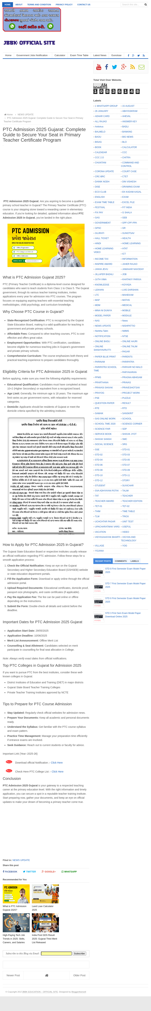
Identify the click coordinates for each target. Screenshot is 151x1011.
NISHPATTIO (128, 326)
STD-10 (98, 475)
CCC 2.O (99, 157)
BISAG (98, 142)
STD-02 (98, 454)
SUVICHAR (128, 485)
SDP (124, 429)
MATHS (126, 300)
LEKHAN (99, 290)
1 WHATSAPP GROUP (106, 106)
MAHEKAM (127, 295)
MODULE (127, 315)
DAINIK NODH (102, 181)
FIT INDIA (127, 207)
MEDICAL (127, 305)
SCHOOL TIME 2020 (105, 424)
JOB (124, 274)
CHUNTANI (100, 162)
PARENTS (127, 356)
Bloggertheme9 (79, 1006)
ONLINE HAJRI (129, 341)
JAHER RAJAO (129, 264)
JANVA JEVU (101, 269)
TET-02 (125, 506)
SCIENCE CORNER (132, 424)
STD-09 (126, 470)
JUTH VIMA (101, 279)
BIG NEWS (127, 137)
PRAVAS (126, 382)
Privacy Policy (64, 4)
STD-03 (126, 454)
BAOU (98, 137)
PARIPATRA (128, 362)
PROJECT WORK (131, 393)
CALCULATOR (129, 147)
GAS (97, 217)
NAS (97, 320)
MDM (97, 305)
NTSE (125, 336)
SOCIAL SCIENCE (104, 444)
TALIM (125, 490)
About (19, 4)
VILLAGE (99, 545)
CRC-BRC (100, 176)
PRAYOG (99, 393)
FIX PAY (99, 212)
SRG (124, 444)
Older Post (79, 990)
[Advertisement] (46, 86)
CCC (124, 152)
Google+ (49, 871)
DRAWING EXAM (131, 186)
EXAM (125, 197)
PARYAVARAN (129, 372)
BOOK (98, 147)
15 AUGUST (128, 106)
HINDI (98, 243)
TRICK (125, 516)
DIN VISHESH (129, 181)
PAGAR (126, 351)
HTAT (125, 248)
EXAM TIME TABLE (104, 202)
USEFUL (126, 526)
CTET (125, 176)
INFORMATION (129, 259)
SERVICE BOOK (103, 434)
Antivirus (99, 126)
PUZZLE (126, 398)
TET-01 (98, 506)
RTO (124, 408)
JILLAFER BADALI (104, 274)
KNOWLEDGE (102, 284)
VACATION (100, 532)
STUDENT (100, 485)
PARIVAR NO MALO (132, 367)
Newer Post (13, 990)
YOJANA (99, 551)
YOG (124, 545)
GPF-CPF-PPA (129, 222)
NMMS (125, 331)
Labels (135, 561)
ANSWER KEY (129, 121)
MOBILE (126, 310)
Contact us (83, 4)
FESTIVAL (100, 207)
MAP (97, 300)
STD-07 (126, 465)
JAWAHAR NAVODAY (133, 269)
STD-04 (98, 460)
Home (8, 4)
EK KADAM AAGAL (131, 192)
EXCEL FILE (128, 202)
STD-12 (98, 480)
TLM (97, 516)
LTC (97, 295)
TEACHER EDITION (132, 501)
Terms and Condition (39, 4)
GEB (124, 217)
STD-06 (98, 465)
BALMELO (100, 131)
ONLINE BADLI (102, 341)
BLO (124, 142)
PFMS (98, 377)
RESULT (126, 403)
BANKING (127, 131)
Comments (121, 561)
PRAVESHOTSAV (131, 387)
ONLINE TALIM (129, 346)
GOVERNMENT (103, 222)
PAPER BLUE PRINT (105, 356)
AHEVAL (126, 116)
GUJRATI (99, 233)
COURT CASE (129, 171)
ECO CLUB (100, 192)
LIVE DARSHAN (130, 290)
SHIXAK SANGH (103, 439)
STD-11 (126, 475)
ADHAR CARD (102, 116)
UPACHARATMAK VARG (107, 526)
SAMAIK (99, 413)
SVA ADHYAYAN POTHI (106, 490)
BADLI (125, 126)
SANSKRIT (127, 413)
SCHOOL (127, 418)
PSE (97, 398)
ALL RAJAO (101, 121)
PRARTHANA (102, 382)
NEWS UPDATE (21, 860)
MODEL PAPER (103, 315)
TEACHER (127, 496)
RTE (97, 408)
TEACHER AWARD (104, 501)
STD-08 (98, 470)
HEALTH (126, 238)
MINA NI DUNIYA (103, 310)
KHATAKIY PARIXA (131, 279)
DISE (97, 186)
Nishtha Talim (101, 331)
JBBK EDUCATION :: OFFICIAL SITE (40, 1006)
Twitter (29, 871)
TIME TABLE (128, 511)
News (125, 320)
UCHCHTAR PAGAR (105, 521)
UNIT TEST (128, 521)
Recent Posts (103, 561)
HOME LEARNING (131, 243)
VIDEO (125, 532)
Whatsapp (69, 871)
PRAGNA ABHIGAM (132, 377)
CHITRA (126, 157)
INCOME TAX (102, 259)
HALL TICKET (102, 238)
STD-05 (126, 460)
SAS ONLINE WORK (105, 418)
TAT (97, 496)
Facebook (10, 871)
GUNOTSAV (128, 233)
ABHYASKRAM (129, 111)
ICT (124, 254)
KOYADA (126, 284)
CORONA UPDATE (104, 171)
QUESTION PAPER (104, 403)
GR (124, 228)
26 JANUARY (101, 111)
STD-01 (126, 449)
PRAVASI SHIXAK (104, 387)
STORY (126, 480)
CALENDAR (101, 152)
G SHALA (127, 212)
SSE (97, 449)
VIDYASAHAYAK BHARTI (107, 537)
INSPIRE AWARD (103, 264)
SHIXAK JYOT (129, 434)
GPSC (98, 228)
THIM (97, 511)
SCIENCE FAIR (102, 429)
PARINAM (100, 362)
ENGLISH (100, 197)
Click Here (57, 762)
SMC (124, 439)
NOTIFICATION (102, 336)
